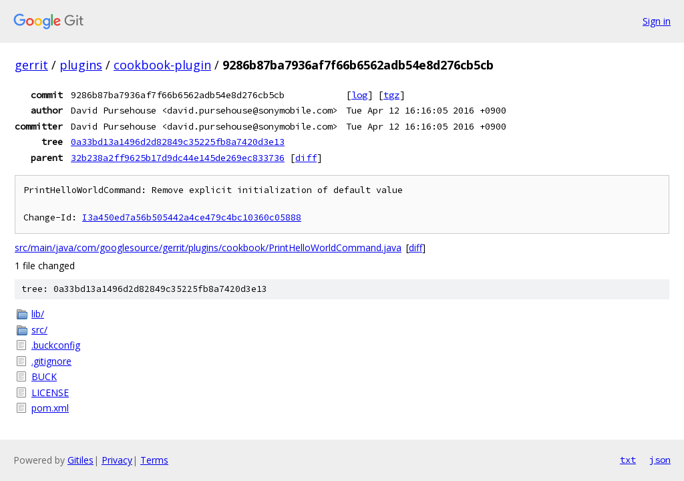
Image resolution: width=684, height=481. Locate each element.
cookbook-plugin (162, 65)
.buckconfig (55, 345)
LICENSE (50, 392)
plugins (80, 65)
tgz (391, 95)
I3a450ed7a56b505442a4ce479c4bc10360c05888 (191, 217)
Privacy (117, 460)
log (359, 95)
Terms (154, 460)
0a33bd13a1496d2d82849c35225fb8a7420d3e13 (178, 142)
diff (306, 158)
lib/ (37, 313)
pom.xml (50, 408)
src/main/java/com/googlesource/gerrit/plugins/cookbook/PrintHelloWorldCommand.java (208, 247)
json (660, 460)
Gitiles (80, 460)
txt (628, 460)
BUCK (44, 376)
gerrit (31, 65)
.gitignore (51, 361)
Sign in (657, 21)
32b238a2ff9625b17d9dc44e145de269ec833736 (178, 158)
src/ (39, 329)
